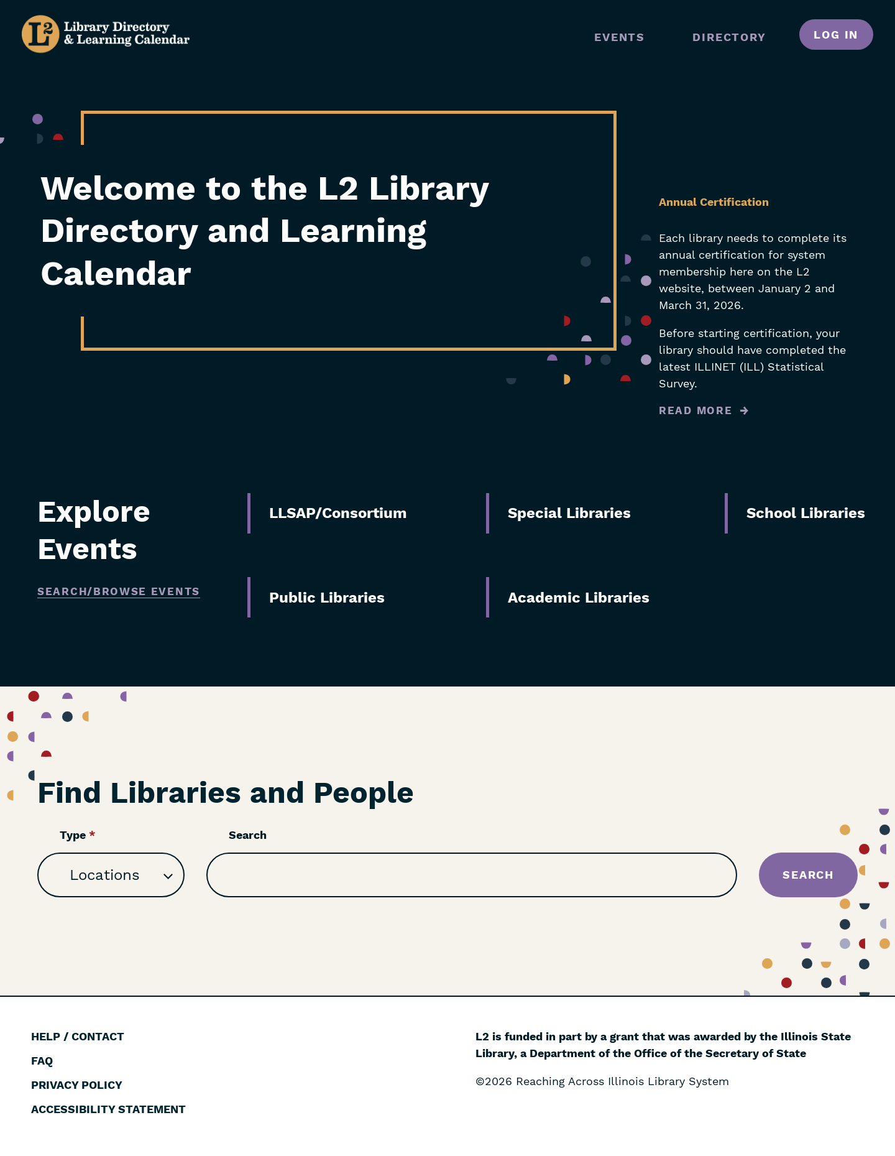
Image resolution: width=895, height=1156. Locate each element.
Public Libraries (327, 597)
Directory (729, 37)
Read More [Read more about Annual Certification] (695, 410)
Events (619, 37)
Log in (836, 34)
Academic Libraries (578, 597)
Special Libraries (569, 513)
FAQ (42, 1060)
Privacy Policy (76, 1084)
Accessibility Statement (108, 1109)
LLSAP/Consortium (338, 513)
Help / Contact (77, 1036)
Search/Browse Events (118, 591)
